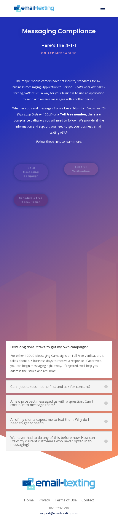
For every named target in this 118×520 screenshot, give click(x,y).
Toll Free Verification (81, 169)
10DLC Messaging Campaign (31, 172)
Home (29, 500)
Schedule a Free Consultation (31, 200)
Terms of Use (66, 500)
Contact (87, 500)
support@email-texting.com (59, 513)
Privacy (44, 500)
